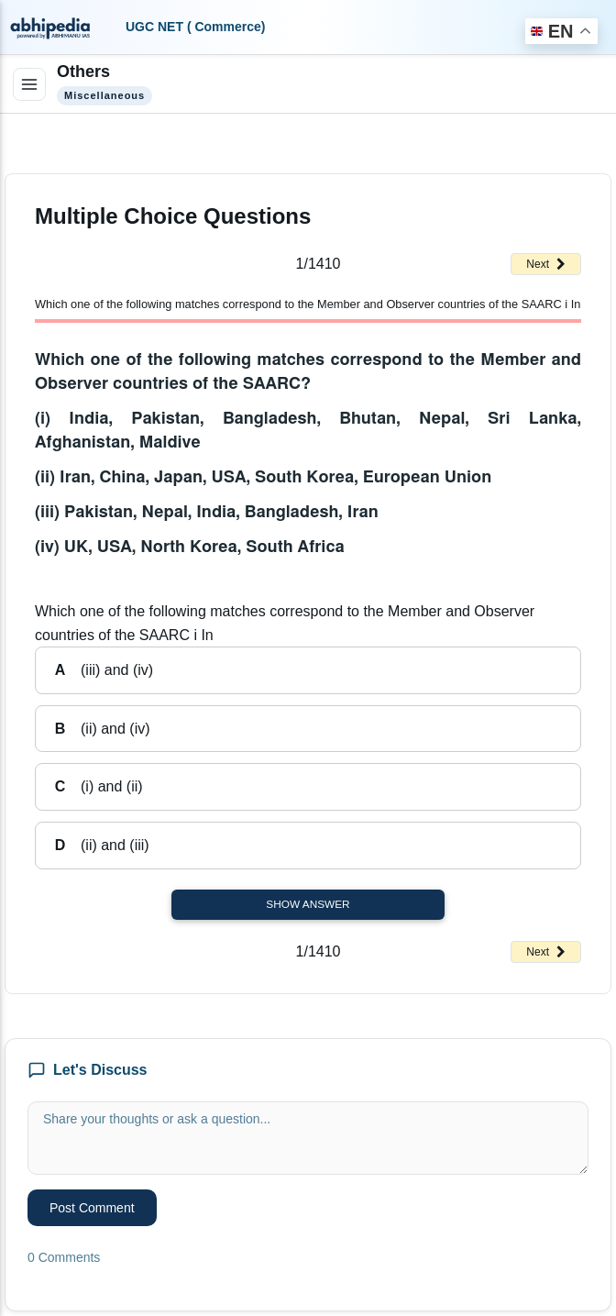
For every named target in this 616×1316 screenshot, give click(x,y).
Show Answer (307, 904)
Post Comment (92, 1207)
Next (546, 264)
